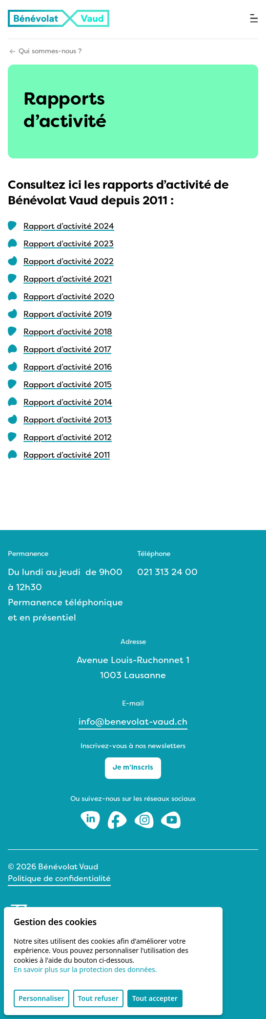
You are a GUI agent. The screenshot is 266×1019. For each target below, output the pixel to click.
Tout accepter (155, 998)
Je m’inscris (133, 768)
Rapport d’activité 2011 (66, 456)
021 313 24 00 (167, 573)
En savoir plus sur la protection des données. (85, 969)
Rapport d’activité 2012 (67, 438)
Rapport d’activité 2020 (68, 297)
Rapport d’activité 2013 (67, 420)
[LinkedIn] (91, 820)
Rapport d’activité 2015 (67, 385)
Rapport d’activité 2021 (67, 280)
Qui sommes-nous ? (50, 51)
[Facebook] (118, 820)
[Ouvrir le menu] (254, 18)
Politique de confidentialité (59, 879)
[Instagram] (145, 820)
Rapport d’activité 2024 (68, 227)
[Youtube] (171, 820)
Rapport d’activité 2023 (68, 244)
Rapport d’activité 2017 (67, 350)
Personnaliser (41, 998)
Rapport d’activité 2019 (67, 315)
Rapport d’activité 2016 (67, 368)
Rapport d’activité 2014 (67, 403)
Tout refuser (98, 998)
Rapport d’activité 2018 (67, 332)
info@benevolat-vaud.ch (133, 722)
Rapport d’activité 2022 (68, 262)
